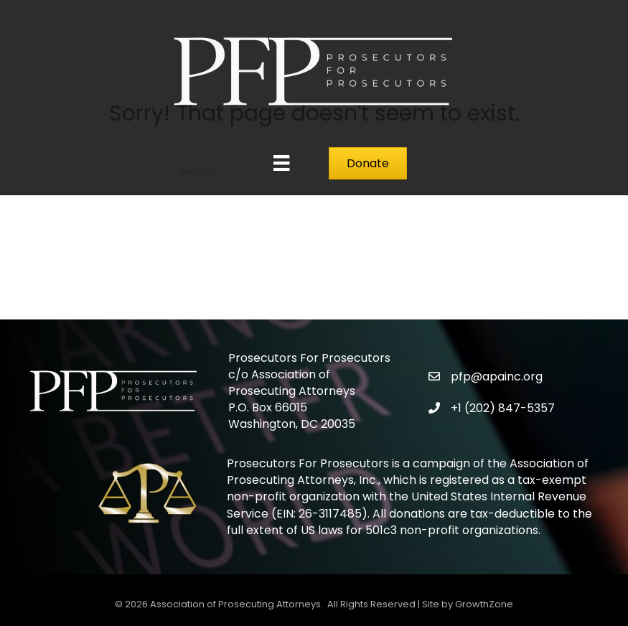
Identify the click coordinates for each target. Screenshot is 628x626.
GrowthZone (484, 604)
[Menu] (281, 163)
